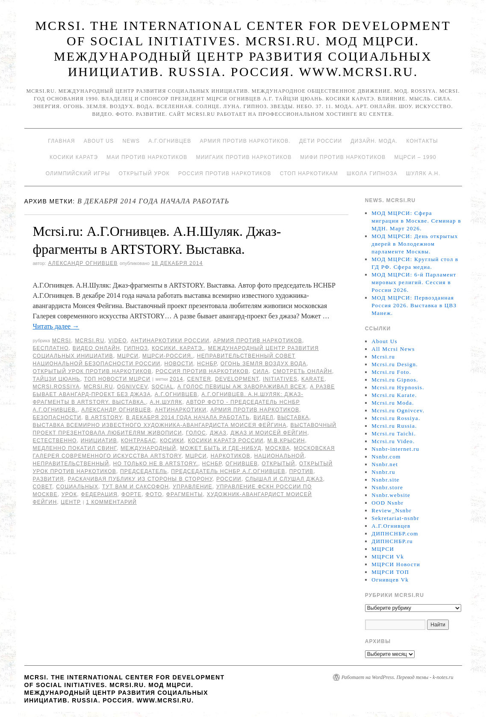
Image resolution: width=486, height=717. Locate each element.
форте (131, 494)
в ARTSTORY (103, 417)
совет (43, 487)
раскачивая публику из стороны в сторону (140, 479)
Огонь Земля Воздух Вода (263, 364)
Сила (261, 371)
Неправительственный (71, 464)
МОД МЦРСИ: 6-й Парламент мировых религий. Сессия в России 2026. (413, 282)
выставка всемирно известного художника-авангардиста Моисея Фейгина (160, 425)
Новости (178, 364)
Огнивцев (242, 464)
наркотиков (230, 456)
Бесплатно (51, 348)
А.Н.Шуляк (166, 402)
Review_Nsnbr (391, 510)
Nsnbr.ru (383, 472)
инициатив (99, 441)
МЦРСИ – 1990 (415, 157)
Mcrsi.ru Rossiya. (395, 418)
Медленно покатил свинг (75, 448)
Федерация (99, 494)
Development (237, 379)
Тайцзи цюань (56, 379)
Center (199, 379)
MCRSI (61, 341)
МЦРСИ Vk (387, 556)
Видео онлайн (96, 348)
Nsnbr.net (384, 464)
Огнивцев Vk (390, 579)
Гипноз (136, 348)
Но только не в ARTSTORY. (155, 464)
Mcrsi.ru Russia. (394, 426)
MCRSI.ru (98, 387)
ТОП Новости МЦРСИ (117, 379)
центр (71, 502)
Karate (312, 379)
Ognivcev (132, 387)
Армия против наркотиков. (245, 141)
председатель (143, 471)
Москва (277, 448)
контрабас (138, 441)
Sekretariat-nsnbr (395, 518)
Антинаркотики (180, 410)
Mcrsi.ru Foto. (391, 372)
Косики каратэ (74, 157)
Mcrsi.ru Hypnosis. (397, 387)
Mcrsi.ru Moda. (392, 403)
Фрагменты (184, 494)
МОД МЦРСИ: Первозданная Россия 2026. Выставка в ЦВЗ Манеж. (414, 305)
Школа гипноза (372, 173)
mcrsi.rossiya (56, 387)
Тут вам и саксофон (135, 487)
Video (117, 341)
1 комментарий (111, 502)
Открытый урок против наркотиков (92, 371)
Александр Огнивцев (83, 263)
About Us (99, 141)
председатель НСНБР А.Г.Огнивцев (228, 471)
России (229, 479)
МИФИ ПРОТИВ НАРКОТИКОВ (343, 157)
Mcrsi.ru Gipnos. (394, 379)
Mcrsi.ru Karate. (394, 395)
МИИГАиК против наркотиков (244, 157)
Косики (172, 441)
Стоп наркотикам (309, 173)
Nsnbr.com (386, 456)
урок (69, 494)
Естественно (55, 441)
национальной (279, 456)
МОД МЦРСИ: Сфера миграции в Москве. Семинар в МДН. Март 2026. (416, 221)
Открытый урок (143, 173)
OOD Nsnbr (387, 503)
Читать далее (56, 326)
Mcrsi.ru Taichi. (393, 433)
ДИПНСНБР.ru (392, 541)
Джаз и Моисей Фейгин (268, 433)
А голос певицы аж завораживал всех (241, 387)
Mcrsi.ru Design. (394, 364)
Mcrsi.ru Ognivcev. (397, 410)
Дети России (320, 141)
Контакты (422, 141)
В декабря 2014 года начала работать (188, 417)
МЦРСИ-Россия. (167, 356)
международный (148, 448)
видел (263, 417)
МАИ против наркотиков (146, 157)
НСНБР (207, 364)
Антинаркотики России (170, 341)
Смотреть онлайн (302, 371)
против (301, 471)
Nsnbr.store (387, 487)
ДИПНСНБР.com (394, 533)
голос (196, 433)
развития (48, 479)
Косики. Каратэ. (178, 348)
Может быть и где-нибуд (220, 448)
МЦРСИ (127, 356)
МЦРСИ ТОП (390, 572)
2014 (176, 379)
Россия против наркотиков (224, 173)
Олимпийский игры (78, 173)
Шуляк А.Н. (423, 173)
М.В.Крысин (286, 441)
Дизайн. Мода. (374, 141)
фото (153, 494)
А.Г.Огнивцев (169, 141)
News (131, 141)
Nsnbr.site (385, 479)
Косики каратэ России (226, 441)
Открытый (278, 464)
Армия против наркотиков (257, 341)
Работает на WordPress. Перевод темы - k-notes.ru (398, 677)
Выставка (293, 417)
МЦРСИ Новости (395, 564)
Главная (61, 141)
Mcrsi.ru (89, 341)
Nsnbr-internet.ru (395, 449)
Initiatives (280, 379)
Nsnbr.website (390, 495)
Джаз (218, 433)
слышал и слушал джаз (284, 479)
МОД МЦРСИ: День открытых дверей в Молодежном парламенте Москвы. (414, 244)
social (163, 387)
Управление (192, 487)
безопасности (57, 417)
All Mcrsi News (393, 349)
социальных (77, 487)
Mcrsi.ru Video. (393, 441)
